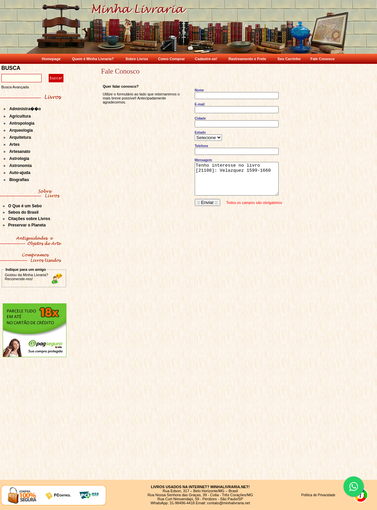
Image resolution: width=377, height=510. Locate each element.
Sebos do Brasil (23, 212)
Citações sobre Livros (29, 218)
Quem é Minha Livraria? (93, 59)
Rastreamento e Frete (247, 59)
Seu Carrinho (289, 59)
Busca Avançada (15, 87)
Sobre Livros (137, 59)
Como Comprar (171, 59)
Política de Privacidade (318, 495)
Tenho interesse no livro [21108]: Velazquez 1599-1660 (237, 179)
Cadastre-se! (206, 59)
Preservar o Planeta (27, 225)
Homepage (51, 59)
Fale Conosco (323, 59)
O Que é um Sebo (25, 206)
